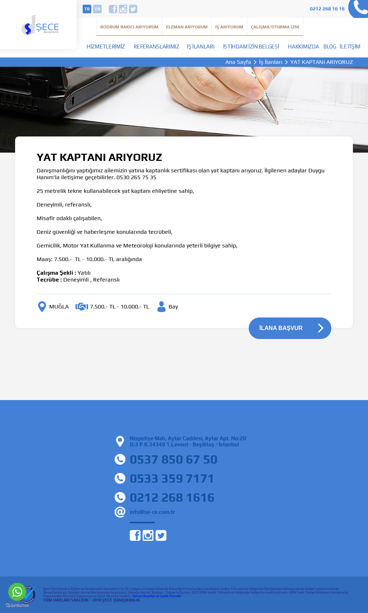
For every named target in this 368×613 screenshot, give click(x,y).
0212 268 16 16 (327, 8)
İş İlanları (201, 46)
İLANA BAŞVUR (281, 328)
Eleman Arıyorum (187, 26)
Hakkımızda (303, 46)
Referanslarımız (156, 46)
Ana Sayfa (238, 62)
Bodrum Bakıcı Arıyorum (129, 26)
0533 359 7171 (172, 478)
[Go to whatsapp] (17, 592)
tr (86, 9)
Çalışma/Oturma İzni (275, 26)
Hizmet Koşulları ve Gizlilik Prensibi (156, 596)
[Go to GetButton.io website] (17, 605)
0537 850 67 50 (173, 459)
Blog (329, 46)
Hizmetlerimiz (106, 46)
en (97, 9)
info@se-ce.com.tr (152, 512)
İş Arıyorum (229, 26)
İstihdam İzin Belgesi (251, 46)
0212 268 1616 (172, 497)
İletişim (350, 46)
